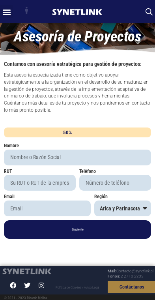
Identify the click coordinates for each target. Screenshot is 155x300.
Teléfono (87, 171)
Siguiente (78, 229)
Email (9, 197)
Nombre (11, 146)
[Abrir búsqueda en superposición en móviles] (149, 11)
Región (101, 197)
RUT (8, 171)
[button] (6, 11)
